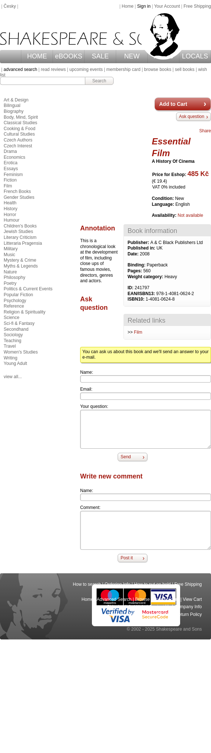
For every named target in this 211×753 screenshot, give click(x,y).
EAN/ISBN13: (142, 293)
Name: (86, 372)
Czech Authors (18, 140)
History (10, 208)
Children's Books (20, 226)
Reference (14, 306)
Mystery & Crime (20, 260)
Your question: (94, 406)
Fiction (10, 180)
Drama (10, 151)
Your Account (167, 6)
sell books (184, 69)
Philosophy (14, 277)
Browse (142, 599)
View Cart (192, 599)
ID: (131, 287)
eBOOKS (68, 56)
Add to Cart (173, 104)
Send (126, 456)
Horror (10, 214)
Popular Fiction (18, 294)
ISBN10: (137, 299)
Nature (10, 272)
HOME (37, 56)
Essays (11, 168)
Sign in (144, 6)
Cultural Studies (19, 134)
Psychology (15, 300)
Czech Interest (18, 145)
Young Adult (15, 363)
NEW (132, 56)
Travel (10, 346)
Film (138, 332)
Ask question (191, 116)
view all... (13, 376)
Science (11, 317)
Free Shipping (197, 6)
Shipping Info (120, 606)
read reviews (53, 69)
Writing (10, 358)
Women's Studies (21, 352)
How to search (87, 584)
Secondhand (16, 329)
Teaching (12, 340)
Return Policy (189, 614)
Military (11, 248)
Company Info (188, 606)
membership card (123, 69)
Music (9, 254)
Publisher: (139, 242)
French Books (17, 191)
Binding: (137, 265)
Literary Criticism (20, 237)
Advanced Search (114, 599)
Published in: (142, 248)
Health (10, 202)
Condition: (163, 198)
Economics (14, 157)
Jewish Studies (18, 231)
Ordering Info (117, 584)
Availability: (165, 215)
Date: (134, 254)
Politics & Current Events (28, 288)
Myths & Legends (21, 266)
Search (99, 80)
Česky (10, 6)
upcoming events (86, 69)
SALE (100, 56)
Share (205, 130)
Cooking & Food (19, 128)
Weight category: (146, 276)
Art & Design (16, 100)
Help (141, 606)
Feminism (13, 174)
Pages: (135, 270)
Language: (163, 204)
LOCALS (195, 56)
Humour (11, 220)
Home (127, 6)
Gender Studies (19, 197)
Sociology (13, 334)
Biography (14, 111)
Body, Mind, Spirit (21, 117)
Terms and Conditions (131, 614)
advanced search (20, 69)
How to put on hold (152, 584)
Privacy (164, 614)
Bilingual (12, 105)
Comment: (90, 507)
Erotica (10, 162)
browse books (157, 69)
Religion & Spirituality (24, 312)
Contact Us (160, 606)
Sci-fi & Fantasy (19, 323)
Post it (127, 557)
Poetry (10, 283)
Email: (86, 389)
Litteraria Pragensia (23, 243)
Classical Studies (20, 122)
